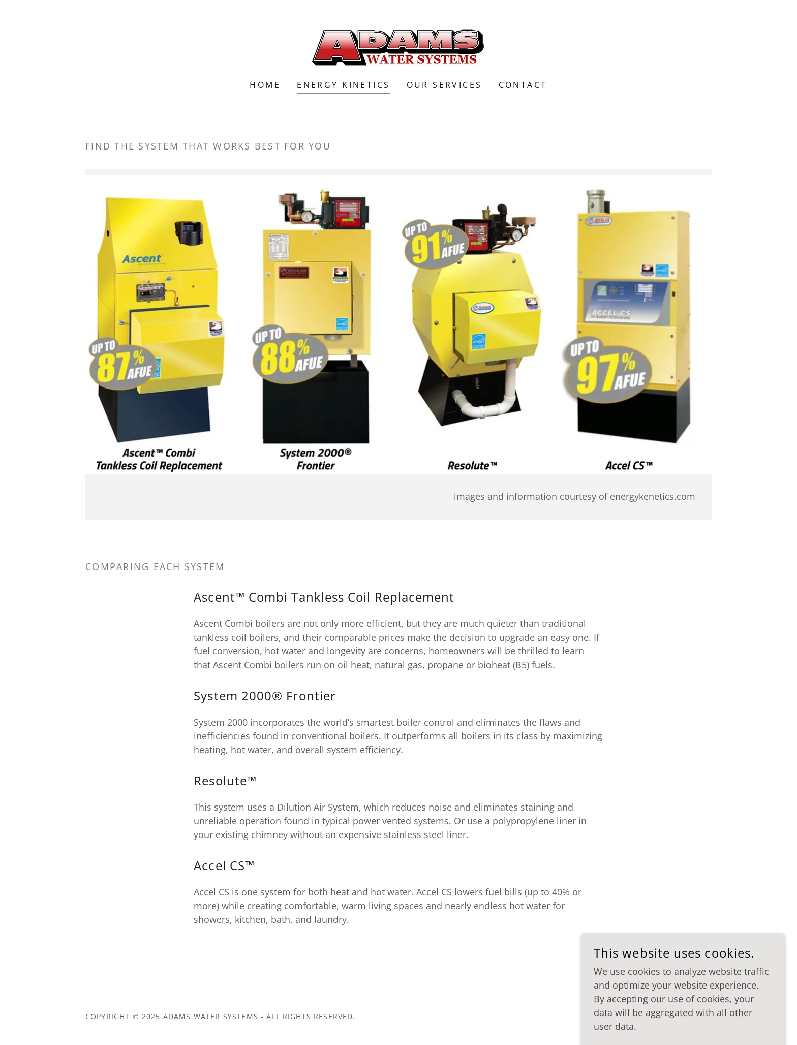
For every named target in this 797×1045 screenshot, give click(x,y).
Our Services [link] (444, 85)
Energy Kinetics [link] (343, 85)
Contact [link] (523, 85)
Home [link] (265, 85)
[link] (398, 46)
